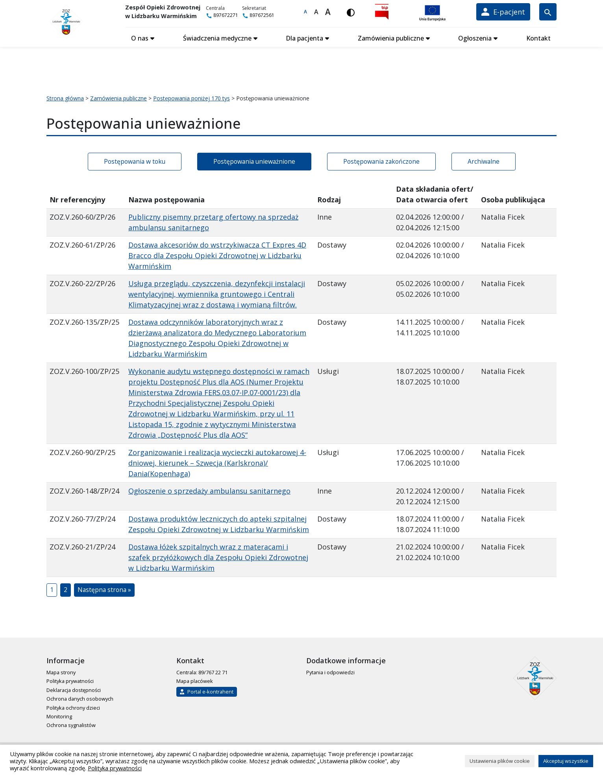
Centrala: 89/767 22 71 (202, 670)
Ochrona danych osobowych (79, 697)
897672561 (262, 15)
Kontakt (538, 36)
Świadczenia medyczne (217, 36)
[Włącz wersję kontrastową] (352, 11)
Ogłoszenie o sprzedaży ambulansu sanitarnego (209, 489)
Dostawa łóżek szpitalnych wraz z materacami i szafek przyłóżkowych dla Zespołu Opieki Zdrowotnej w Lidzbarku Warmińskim (218, 555)
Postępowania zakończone (381, 159)
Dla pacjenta (304, 36)
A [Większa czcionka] (318, 11)
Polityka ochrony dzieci (73, 705)
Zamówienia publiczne (391, 36)
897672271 (226, 15)
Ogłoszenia (475, 36)
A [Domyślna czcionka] (307, 11)
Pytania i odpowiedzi (330, 670)
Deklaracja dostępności (73, 688)
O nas (139, 36)
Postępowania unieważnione (254, 159)
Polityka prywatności (70, 679)
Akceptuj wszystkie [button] (565, 760)
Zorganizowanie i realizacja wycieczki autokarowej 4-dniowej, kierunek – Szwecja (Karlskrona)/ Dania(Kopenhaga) (217, 461)
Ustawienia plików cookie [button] (500, 760)
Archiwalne (483, 159)
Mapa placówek (194, 679)
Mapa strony (61, 670)
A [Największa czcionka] (330, 11)
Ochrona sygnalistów (71, 723)
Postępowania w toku (134, 159)
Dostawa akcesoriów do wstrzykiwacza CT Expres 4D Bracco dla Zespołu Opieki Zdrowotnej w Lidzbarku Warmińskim (217, 254)
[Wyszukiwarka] (548, 11)
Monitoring (59, 714)
